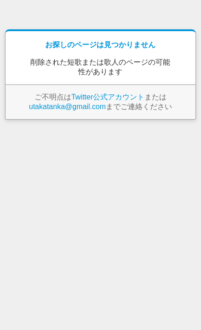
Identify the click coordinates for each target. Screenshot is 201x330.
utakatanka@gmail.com (67, 106)
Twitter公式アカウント (107, 97)
